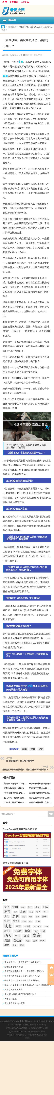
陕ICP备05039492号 (38, 1025)
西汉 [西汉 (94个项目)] (35, 941)
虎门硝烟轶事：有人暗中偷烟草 (20, 761)
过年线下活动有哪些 (13, 967)
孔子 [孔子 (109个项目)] (44, 916)
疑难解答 (26, 1025)
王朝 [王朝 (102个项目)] (43, 931)
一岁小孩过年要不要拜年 (40, 783)
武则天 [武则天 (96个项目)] (7, 931)
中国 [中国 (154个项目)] (15, 906)
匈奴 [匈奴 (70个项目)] (15, 912)
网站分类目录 (42, 1021)
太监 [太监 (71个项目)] (30, 917)
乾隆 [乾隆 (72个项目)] (22, 907)
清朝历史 (12, 27)
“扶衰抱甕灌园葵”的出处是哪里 (16, 793)
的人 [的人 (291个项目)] (8, 936)
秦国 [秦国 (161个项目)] (7, 940)
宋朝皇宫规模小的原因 (14, 1003)
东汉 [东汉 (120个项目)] (6, 907)
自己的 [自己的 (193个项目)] (17, 940)
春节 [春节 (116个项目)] (18, 926)
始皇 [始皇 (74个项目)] (37, 917)
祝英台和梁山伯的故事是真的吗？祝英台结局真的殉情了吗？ (27, 985)
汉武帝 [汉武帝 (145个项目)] (18, 930)
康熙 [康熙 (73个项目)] (30, 921)
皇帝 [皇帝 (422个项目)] (37, 935)
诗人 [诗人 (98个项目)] (42, 941)
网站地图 (18, 1025)
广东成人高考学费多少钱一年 (16, 802)
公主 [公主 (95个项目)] (30, 907)
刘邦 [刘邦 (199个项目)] (7, 911)
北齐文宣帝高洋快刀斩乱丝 (41, 798)
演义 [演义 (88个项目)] (36, 931)
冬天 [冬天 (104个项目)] (37, 907)
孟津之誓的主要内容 (13, 989)
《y (10, 55)
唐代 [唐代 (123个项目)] (6, 916)
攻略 (20, 61)
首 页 (4, 2)
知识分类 (25, 2)
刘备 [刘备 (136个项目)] (45, 907)
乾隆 (5, 76)
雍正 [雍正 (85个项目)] (14, 945)
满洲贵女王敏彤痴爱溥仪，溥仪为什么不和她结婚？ (25, 769)
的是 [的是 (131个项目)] (17, 936)
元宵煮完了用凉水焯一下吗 (41, 788)
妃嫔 (30, 685)
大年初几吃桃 (10, 999)
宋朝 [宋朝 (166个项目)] (16, 921)
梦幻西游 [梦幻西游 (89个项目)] (37, 926)
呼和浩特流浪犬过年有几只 (16, 788)
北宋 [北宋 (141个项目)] (23, 911)
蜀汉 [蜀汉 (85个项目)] (28, 941)
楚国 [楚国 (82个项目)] (46, 927)
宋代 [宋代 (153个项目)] (7, 921)
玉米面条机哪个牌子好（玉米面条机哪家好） (24, 971)
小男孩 (27, 1038)
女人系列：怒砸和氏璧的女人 (16, 798)
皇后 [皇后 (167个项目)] (26, 935)
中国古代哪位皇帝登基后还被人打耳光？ (22, 976)
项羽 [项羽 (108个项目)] (22, 945)
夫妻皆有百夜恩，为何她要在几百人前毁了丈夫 (41, 802)
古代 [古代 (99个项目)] (38, 912)
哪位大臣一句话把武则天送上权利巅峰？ (22, 980)
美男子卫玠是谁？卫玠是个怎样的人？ (16, 783)
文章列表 (14, 2)
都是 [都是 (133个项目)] (6, 945)
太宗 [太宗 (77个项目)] (24, 917)
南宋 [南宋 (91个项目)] (31, 912)
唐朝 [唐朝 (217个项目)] (15, 916)
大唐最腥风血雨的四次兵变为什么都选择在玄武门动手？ (41, 793)
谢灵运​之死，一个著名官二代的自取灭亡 (22, 962)
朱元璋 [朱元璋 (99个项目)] (27, 926)
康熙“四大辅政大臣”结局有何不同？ (20, 994)
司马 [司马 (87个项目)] (45, 912)
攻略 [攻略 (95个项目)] (38, 921)
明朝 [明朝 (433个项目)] (8, 925)
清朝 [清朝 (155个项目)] (28, 930)
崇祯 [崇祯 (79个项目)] (24, 921)
